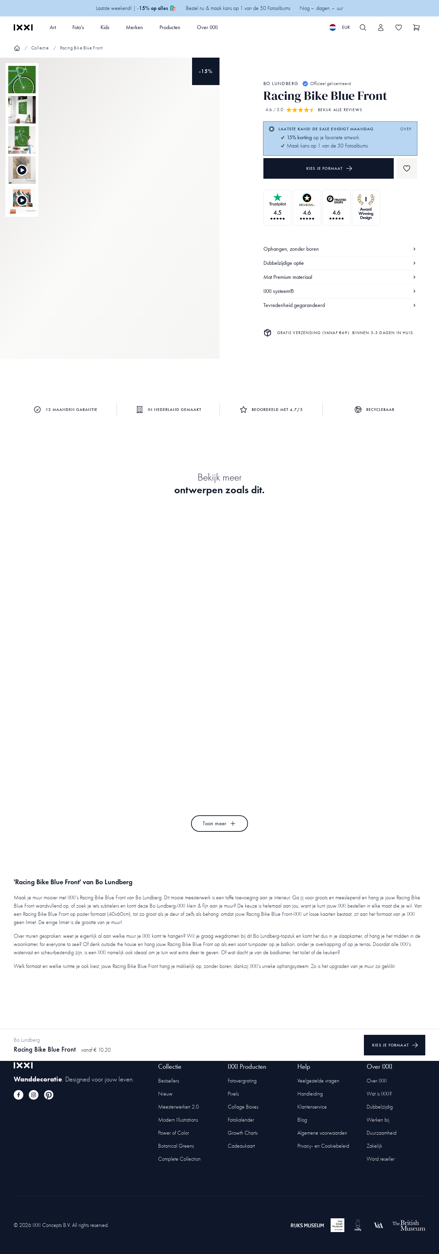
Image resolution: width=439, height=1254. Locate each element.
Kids (104, 27)
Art (53, 27)
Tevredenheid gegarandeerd (340, 305)
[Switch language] (339, 27)
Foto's (78, 27)
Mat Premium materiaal (340, 277)
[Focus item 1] (110, 214)
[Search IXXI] (363, 27)
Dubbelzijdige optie (340, 263)
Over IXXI (207, 27)
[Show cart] (416, 27)
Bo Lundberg (280, 83)
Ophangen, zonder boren (340, 249)
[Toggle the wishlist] (398, 27)
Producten (169, 27)
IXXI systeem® (340, 291)
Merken (134, 27)
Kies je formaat (329, 168)
